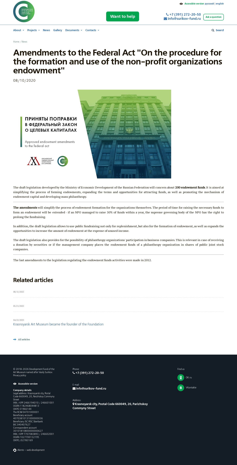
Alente (20, 450)
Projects (32, 30)
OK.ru (189, 377)
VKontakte (191, 387)
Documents (72, 30)
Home (16, 42)
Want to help (122, 16)
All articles (24, 339)
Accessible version (194, 3)
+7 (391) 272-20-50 (183, 15)
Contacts (90, 30)
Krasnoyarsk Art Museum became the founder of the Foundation (58, 324)
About (17, 30)
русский (209, 3)
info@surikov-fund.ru (182, 19)
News (46, 30)
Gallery (57, 30)
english (220, 3)
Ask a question (214, 17)
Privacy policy (19, 375)
